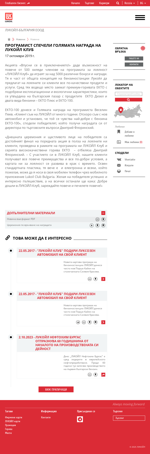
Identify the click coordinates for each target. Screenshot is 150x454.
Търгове (89, 3)
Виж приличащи (56, 389)
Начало (75, 3)
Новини (20, 39)
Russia (130, 3)
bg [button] (143, 3)
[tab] (56, 213)
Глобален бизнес (17, 3)
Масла (8, 433)
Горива (8, 429)
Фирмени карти (13, 417)
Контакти (46, 417)
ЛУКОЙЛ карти (12, 421)
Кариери (104, 3)
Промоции (10, 425)
